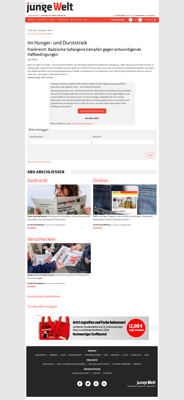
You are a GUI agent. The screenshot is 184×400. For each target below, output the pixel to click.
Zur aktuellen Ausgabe (42, 306)
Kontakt (115, 355)
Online (100, 180)
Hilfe (125, 355)
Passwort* (97, 136)
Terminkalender (92, 355)
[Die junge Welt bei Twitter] (88, 383)
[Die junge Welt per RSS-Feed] (104, 383)
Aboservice (40, 355)
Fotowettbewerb (121, 364)
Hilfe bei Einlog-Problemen (39, 162)
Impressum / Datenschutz (147, 386)
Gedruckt (37, 180)
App (72, 20)
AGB (106, 355)
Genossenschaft (81, 373)
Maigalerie (48, 364)
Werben (53, 355)
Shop (85, 20)
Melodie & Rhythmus (99, 364)
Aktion (52, 20)
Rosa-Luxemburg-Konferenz (71, 364)
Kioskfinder (75, 355)
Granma (137, 364)
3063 (133, 15)
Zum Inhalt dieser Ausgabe (39, 33)
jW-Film (78, 20)
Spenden (107, 373)
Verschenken (41, 239)
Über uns (136, 355)
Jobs (146, 355)
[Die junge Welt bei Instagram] (96, 383)
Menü (31, 20)
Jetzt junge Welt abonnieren (91, 111)
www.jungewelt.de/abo (82, 123)
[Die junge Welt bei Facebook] (80, 383)
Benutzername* (37, 136)
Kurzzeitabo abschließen (43, 296)
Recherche (42, 20)
